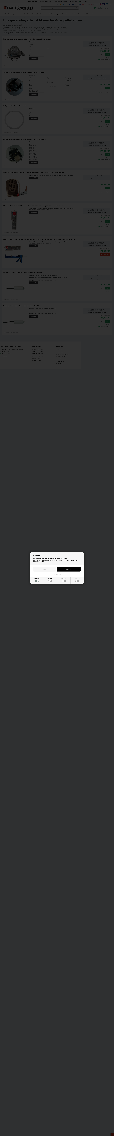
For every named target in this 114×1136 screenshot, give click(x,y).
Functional (63, 580)
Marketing (50, 580)
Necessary (36, 580)
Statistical (77, 580)
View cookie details (57, 574)
